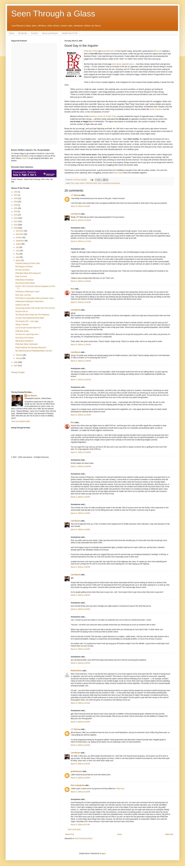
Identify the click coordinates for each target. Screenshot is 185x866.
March (18, 260)
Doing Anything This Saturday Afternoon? (30, 348)
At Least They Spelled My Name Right (29, 318)
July (17, 247)
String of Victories (22, 324)
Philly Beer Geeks (22, 331)
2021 (16, 195)
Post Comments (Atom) (83, 838)
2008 (16, 362)
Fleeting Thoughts (18, 372)
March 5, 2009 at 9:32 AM (80, 206)
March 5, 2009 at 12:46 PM (81, 466)
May (17, 254)
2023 (16, 192)
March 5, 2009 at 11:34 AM (81, 302)
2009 (16, 228)
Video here (120, 789)
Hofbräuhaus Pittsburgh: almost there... (30, 301)
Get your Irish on (21, 311)
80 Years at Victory (22, 270)
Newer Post (69, 834)
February (19, 355)
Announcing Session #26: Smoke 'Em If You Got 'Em (35, 308)
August (19, 244)
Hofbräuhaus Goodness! (24, 280)
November (20, 234)
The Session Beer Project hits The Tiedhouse (32, 315)
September (20, 241)
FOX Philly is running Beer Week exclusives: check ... (35, 298)
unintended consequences (111, 183)
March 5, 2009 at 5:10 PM (80, 792)
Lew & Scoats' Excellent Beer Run (28, 328)
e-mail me (25, 158)
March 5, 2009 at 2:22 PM (80, 649)
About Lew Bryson (50, 33)
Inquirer (82, 183)
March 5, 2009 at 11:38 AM (81, 345)
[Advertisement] (27, 382)
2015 (16, 211)
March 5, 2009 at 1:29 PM (80, 497)
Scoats (159, 51)
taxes (99, 183)
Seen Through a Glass (53, 13)
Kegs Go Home (21, 276)
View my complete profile (20, 421)
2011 (16, 221)
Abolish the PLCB (70, 33)
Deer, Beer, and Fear (23, 295)
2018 (16, 205)
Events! (34, 33)
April (18, 257)
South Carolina (156, 109)
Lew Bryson (75, 214)
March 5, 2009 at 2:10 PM (80, 609)
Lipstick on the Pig (22, 305)
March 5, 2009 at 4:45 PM (80, 778)
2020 (16, 198)
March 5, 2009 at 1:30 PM (80, 513)
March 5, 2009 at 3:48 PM (80, 722)
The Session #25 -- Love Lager (27, 321)
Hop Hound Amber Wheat (25, 283)
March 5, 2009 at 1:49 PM (80, 567)
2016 (16, 208)
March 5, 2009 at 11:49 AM (81, 415)
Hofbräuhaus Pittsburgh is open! (27, 292)
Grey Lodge (75, 183)
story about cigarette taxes (123, 64)
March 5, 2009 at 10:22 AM (81, 220)
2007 (16, 366)
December (20, 231)
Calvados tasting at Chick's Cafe (27, 263)
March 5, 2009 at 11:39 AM (81, 361)
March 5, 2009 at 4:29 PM (80, 745)
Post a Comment (74, 829)
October (19, 237)
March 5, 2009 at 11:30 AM (81, 281)
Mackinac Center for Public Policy (103, 116)
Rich (72, 289)
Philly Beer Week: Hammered (26, 344)
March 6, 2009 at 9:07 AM (80, 825)
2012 (16, 218)
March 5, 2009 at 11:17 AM (81, 241)
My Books (22, 33)
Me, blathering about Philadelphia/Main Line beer (33, 351)
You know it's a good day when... (27, 334)
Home (11, 33)
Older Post (169, 834)
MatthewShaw (76, 671)
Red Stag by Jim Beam (24, 267)
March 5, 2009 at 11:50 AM (81, 452)
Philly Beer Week (91, 183)
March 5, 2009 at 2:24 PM (80, 703)
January (19, 358)
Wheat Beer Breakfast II (24, 341)
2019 (16, 202)
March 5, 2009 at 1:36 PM (80, 530)
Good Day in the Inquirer (24, 338)
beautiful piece (109, 51)
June (18, 251)
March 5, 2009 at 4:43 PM (80, 764)
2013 (16, 215)
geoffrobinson (76, 771)
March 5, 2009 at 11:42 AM (81, 380)
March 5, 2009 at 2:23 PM (80, 663)
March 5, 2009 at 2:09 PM (80, 595)
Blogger (102, 853)
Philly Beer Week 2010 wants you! (28, 273)
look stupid (118, 173)
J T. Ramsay (75, 195)
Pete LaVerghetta (77, 785)
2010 (16, 225)
